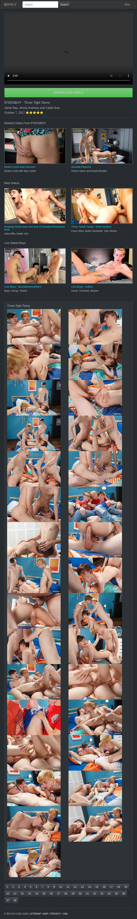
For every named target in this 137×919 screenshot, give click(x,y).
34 (109, 893)
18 (118, 886)
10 (60, 886)
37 (7, 900)
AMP (45, 913)
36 (123, 893)
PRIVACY (55, 913)
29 (73, 893)
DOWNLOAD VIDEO (68, 92)
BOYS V (10, 4)
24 (36, 893)
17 (111, 886)
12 (75, 886)
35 (116, 893)
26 (51, 893)
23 (29, 893)
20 (7, 893)
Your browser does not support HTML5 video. (68, 48)
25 (44, 893)
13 (82, 886)
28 (65, 893)
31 (87, 893)
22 (22, 893)
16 (104, 886)
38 (15, 900)
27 (58, 893)
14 (89, 886)
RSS (127, 4)
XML (65, 913)
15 (96, 886)
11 (68, 886)
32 (94, 893)
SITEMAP (35, 913)
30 (80, 893)
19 (125, 886)
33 (102, 893)
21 (15, 893)
